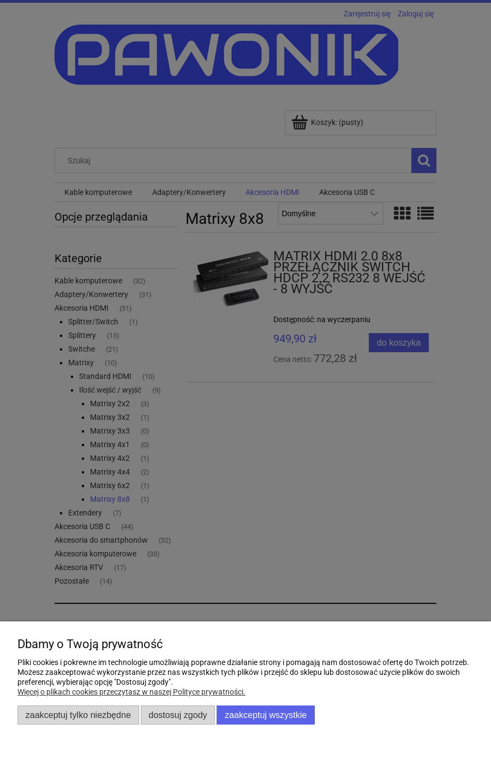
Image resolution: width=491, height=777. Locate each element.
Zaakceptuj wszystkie (266, 715)
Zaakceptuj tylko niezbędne (78, 715)
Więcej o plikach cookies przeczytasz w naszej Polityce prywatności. (131, 691)
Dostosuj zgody (177, 715)
